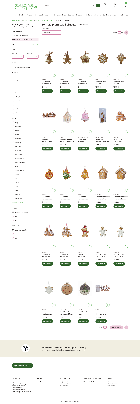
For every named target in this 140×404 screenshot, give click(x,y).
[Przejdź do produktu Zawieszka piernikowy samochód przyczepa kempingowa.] (67, 230)
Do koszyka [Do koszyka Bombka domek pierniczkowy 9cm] (65, 149)
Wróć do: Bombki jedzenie (20, 35)
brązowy (18, 131)
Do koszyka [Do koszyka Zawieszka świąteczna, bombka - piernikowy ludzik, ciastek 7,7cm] (65, 91)
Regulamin (15, 382)
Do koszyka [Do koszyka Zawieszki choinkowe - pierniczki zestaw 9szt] (101, 321)
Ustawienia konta (65, 384)
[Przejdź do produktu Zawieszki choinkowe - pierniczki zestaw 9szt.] (102, 288)
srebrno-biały (19, 171)
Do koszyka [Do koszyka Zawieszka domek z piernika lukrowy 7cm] (119, 206)
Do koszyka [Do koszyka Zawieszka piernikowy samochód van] (119, 149)
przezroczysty (19, 159)
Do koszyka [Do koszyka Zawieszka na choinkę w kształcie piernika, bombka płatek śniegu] (101, 91)
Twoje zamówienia (66, 382)
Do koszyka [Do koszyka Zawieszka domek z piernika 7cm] (101, 206)
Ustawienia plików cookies (20, 392)
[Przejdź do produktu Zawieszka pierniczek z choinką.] (67, 173)
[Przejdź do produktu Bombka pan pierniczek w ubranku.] (102, 230)
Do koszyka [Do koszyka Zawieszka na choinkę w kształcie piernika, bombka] (119, 91)
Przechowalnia (64, 386)
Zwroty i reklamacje (18, 386)
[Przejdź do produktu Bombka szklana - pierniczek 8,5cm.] (67, 288)
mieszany (18, 113)
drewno (17, 93)
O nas (110, 382)
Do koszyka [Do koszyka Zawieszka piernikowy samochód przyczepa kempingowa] (65, 264)
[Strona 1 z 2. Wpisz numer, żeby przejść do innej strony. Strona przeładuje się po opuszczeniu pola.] (119, 32)
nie (16, 220)
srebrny (17, 175)
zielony (17, 182)
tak (16, 216)
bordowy (18, 127)
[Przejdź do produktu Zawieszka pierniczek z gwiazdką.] (85, 173)
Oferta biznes (112, 384)
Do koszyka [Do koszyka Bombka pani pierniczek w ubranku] (119, 264)
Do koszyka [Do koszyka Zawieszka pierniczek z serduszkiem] (47, 206)
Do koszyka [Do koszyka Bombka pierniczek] (83, 264)
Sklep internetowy (69, 401)
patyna (17, 194)
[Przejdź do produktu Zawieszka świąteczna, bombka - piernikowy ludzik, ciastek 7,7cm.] (67, 57)
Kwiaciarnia (111, 386)
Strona (115, 32)
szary (16, 179)
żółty (16, 190)
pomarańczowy (20, 163)
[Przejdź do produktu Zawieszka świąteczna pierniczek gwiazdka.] (49, 288)
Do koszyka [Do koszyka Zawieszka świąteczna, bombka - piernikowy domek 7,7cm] (83, 91)
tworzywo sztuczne (21, 85)
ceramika (18, 101)
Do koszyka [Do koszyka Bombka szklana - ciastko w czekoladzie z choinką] (83, 321)
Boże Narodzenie (28, 20)
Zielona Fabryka (16, 20)
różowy (17, 167)
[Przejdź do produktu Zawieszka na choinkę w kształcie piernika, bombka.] (120, 57)
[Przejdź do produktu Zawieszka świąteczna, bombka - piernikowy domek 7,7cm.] (85, 57)
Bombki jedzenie (47, 20)
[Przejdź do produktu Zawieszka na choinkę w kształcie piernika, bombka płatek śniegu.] (102, 57)
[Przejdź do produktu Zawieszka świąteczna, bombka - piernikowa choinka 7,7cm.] (49, 57)
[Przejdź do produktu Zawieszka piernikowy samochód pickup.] (49, 230)
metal (17, 81)
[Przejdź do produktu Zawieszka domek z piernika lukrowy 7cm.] (120, 173)
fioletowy (18, 143)
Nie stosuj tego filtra (21, 212)
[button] (98, 5)
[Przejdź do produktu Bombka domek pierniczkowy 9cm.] (67, 115)
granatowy (18, 155)
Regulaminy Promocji (19, 384)
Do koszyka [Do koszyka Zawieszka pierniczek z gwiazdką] (83, 206)
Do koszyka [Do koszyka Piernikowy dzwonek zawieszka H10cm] (83, 149)
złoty (16, 186)
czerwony (18, 139)
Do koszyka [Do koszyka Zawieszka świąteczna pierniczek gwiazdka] (47, 321)
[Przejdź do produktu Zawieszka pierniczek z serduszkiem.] (49, 173)
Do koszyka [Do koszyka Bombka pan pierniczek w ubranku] (101, 264)
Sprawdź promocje (22, 365)
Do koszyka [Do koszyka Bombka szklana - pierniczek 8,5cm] (65, 321)
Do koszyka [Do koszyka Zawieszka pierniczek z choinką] (65, 206)
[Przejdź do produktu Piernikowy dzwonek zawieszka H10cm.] (85, 115)
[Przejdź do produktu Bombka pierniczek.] (85, 230)
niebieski (18, 151)
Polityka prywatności (18, 390)
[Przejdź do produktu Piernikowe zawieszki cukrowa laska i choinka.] (102, 115)
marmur (18, 105)
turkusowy (18, 198)
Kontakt (38, 382)
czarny (17, 135)
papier (17, 89)
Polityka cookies (17, 388)
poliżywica (18, 109)
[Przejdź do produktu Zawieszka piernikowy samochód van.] (120, 115)
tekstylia (18, 97)
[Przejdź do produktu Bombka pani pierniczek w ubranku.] (120, 230)
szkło (16, 77)
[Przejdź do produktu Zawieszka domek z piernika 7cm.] (102, 173)
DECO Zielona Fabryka (22, 67)
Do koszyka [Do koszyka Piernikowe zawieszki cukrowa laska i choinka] (101, 149)
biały (16, 123)
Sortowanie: (45, 29)
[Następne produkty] (116, 327)
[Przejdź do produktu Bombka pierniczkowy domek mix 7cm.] (49, 115)
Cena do (29, 53)
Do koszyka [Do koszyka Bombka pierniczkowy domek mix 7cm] (47, 149)
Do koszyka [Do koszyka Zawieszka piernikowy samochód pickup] (47, 264)
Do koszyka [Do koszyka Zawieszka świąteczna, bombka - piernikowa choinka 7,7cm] (47, 91)
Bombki (37, 20)
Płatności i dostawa (90, 382)
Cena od (15, 53)
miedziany (18, 147)
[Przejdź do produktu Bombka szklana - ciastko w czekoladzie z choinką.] (85, 288)
